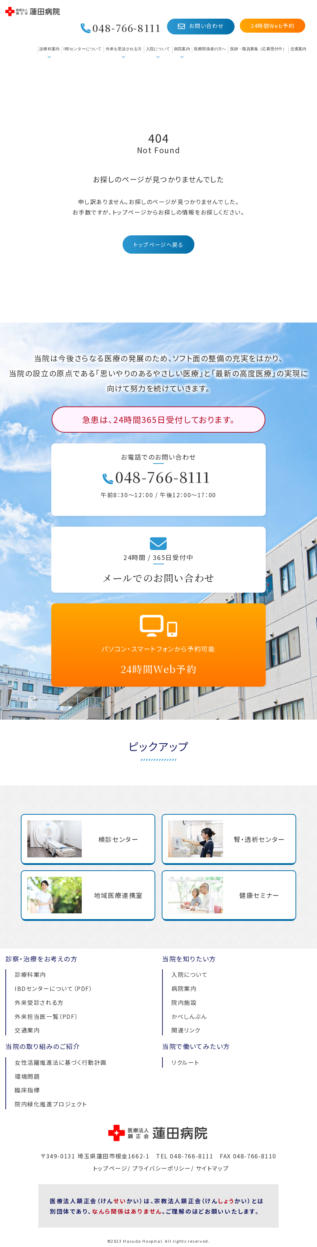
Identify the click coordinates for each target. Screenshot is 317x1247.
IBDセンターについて (82, 48)
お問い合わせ (201, 26)
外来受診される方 (39, 1002)
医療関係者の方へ (210, 48)
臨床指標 (27, 1090)
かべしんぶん (189, 1016)
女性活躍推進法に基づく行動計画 (61, 1062)
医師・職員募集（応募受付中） (258, 48)
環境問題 (27, 1076)
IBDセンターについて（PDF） (54, 988)
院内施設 (184, 1002)
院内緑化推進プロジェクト (51, 1104)
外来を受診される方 (124, 48)
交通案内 (298, 48)
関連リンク (185, 1030)
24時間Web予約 (272, 25)
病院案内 (182, 48)
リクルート (185, 1062)
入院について (158, 48)
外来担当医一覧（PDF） (46, 1016)
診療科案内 (49, 48)
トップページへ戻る (158, 244)
